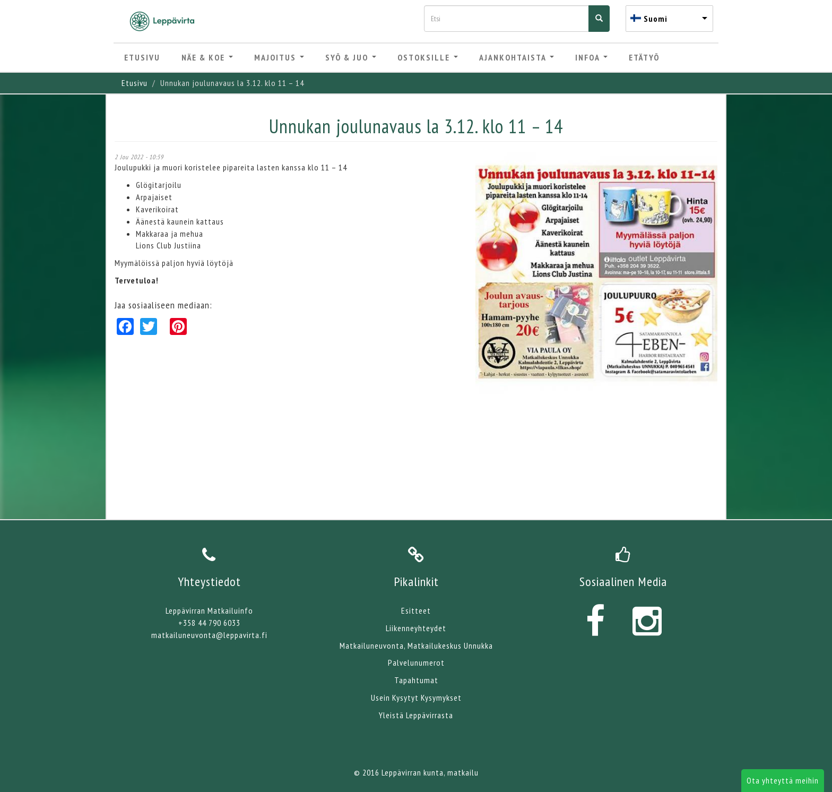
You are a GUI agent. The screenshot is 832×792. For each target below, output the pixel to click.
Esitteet (416, 610)
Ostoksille (427, 57)
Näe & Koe (207, 57)
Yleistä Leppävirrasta (416, 715)
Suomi (656, 18)
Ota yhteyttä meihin (783, 780)
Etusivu (142, 57)
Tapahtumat (416, 680)
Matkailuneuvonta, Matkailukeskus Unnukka (416, 645)
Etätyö (644, 57)
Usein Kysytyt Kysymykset (416, 697)
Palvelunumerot (416, 662)
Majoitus (279, 57)
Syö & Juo (350, 57)
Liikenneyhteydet (416, 628)
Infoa (591, 57)
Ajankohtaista (516, 57)
